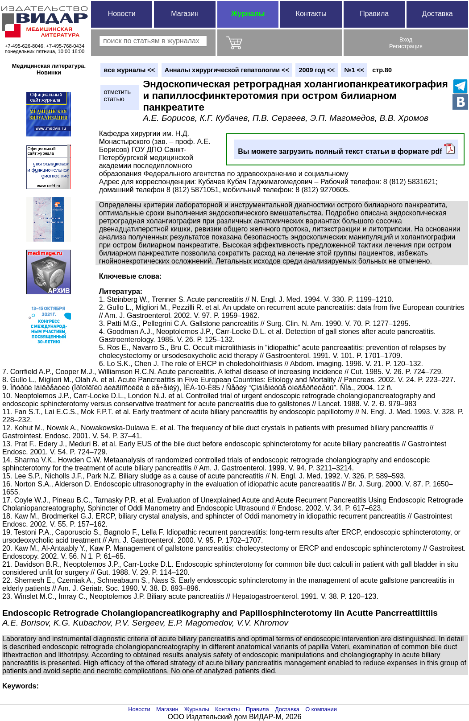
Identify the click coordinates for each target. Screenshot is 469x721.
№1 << (354, 70)
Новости (122, 13)
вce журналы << (129, 70)
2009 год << (316, 70)
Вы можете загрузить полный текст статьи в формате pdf (346, 149)
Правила (374, 13)
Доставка (437, 13)
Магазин (185, 13)
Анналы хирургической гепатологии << (227, 70)
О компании (321, 709)
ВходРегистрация (406, 42)
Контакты (311, 13)
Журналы (248, 13)
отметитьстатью (117, 95)
